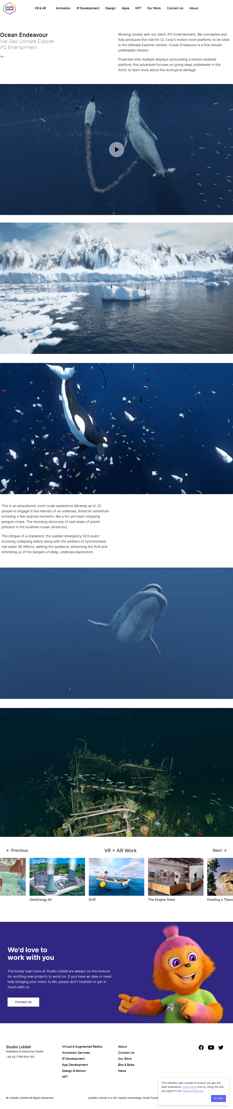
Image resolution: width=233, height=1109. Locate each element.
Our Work (154, 8)
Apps (125, 8)
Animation (63, 8)
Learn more (190, 1086)
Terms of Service (192, 1090)
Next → (220, 850)
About (193, 8)
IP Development (88, 8)
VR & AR (40, 8)
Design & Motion (74, 1070)
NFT (138, 8)
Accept (218, 1098)
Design (110, 8)
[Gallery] (116, 881)
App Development (75, 1064)
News (122, 1070)
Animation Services (76, 1052)
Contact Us (175, 8)
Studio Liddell (18, 1047)
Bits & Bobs (126, 1064)
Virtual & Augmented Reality (82, 1046)
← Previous (17, 850)
